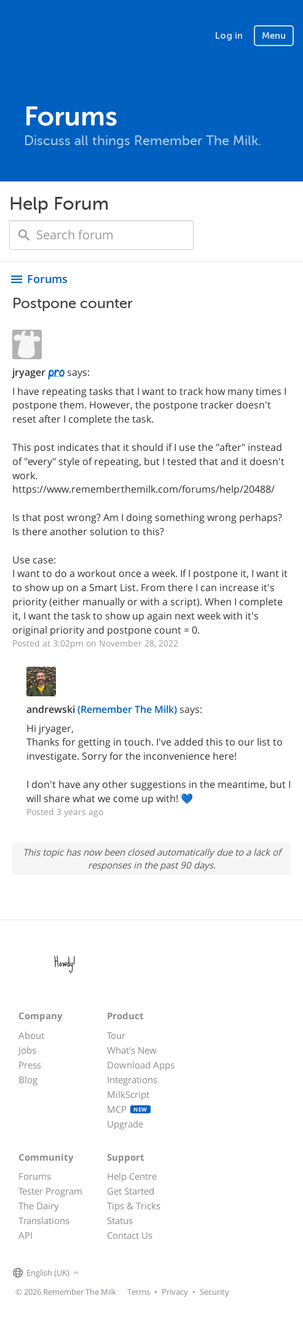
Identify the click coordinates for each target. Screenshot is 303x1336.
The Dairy (38, 1205)
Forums (34, 1176)
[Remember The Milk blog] (132, 1273)
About (31, 1035)
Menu (274, 35)
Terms (138, 1291)
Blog (27, 1079)
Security (214, 1291)
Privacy (175, 1291)
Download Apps (141, 1065)
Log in (229, 35)
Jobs (27, 1050)
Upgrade (125, 1124)
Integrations (132, 1079)
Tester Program (50, 1191)
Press (29, 1065)
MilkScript (128, 1094)
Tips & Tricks (133, 1205)
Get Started (130, 1191)
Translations (43, 1220)
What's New (132, 1050)
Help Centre (132, 1176)
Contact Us (129, 1235)
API (25, 1235)
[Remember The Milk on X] (117, 1273)
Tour (116, 1035)
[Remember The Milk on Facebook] (99, 1273)
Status (120, 1220)
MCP (129, 1109)
